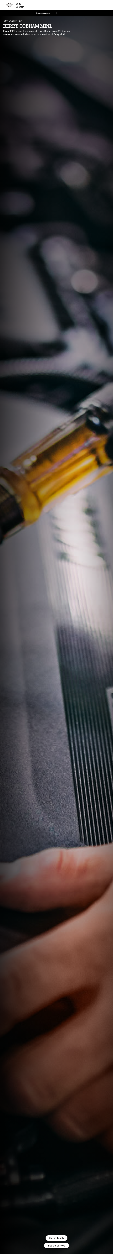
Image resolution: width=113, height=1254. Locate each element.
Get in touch (56, 1238)
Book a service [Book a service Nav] (43, 13)
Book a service (56, 1245)
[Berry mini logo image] (15, 5)
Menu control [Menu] (105, 5)
